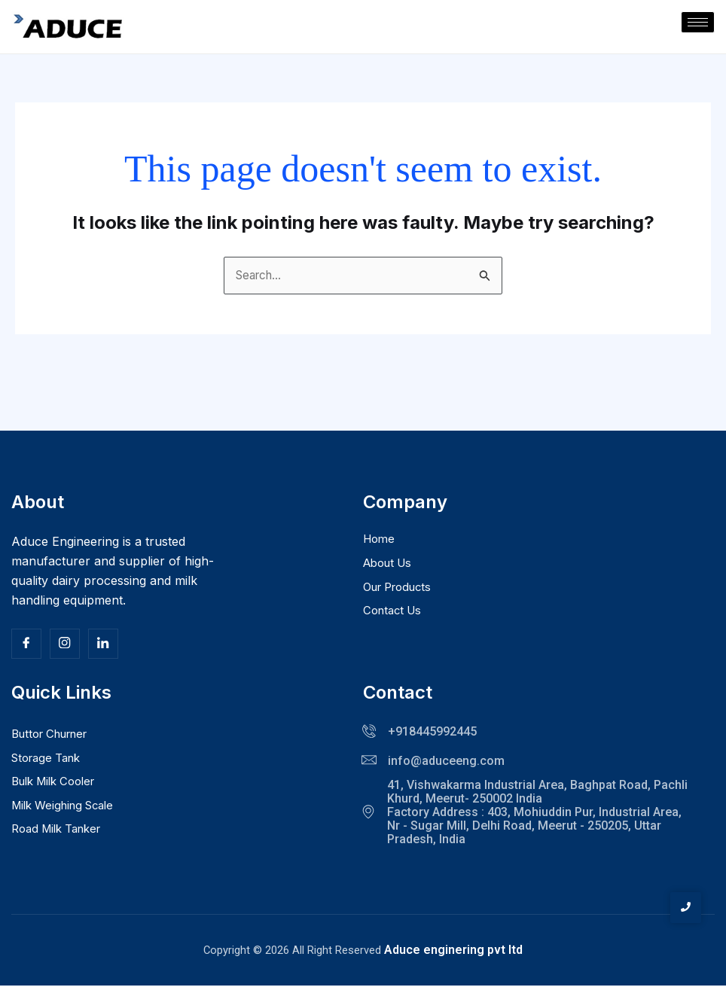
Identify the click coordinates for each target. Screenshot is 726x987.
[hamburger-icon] (698, 22)
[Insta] (65, 644)
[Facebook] (26, 644)
